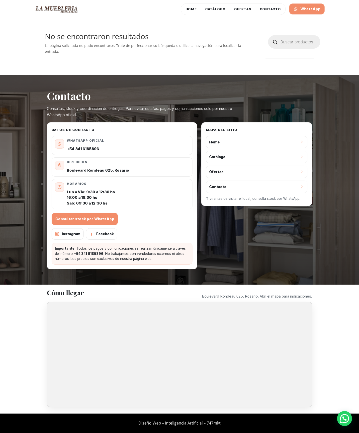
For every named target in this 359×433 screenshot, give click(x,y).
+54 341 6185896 (83, 148)
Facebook (101, 234)
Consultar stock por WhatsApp (84, 219)
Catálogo (215, 9)
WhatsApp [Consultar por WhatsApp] (306, 9)
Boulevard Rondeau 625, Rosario (98, 170)
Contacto (270, 9)
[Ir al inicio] (56, 9)
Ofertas (242, 9)
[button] (344, 418)
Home (191, 9)
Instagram (67, 234)
